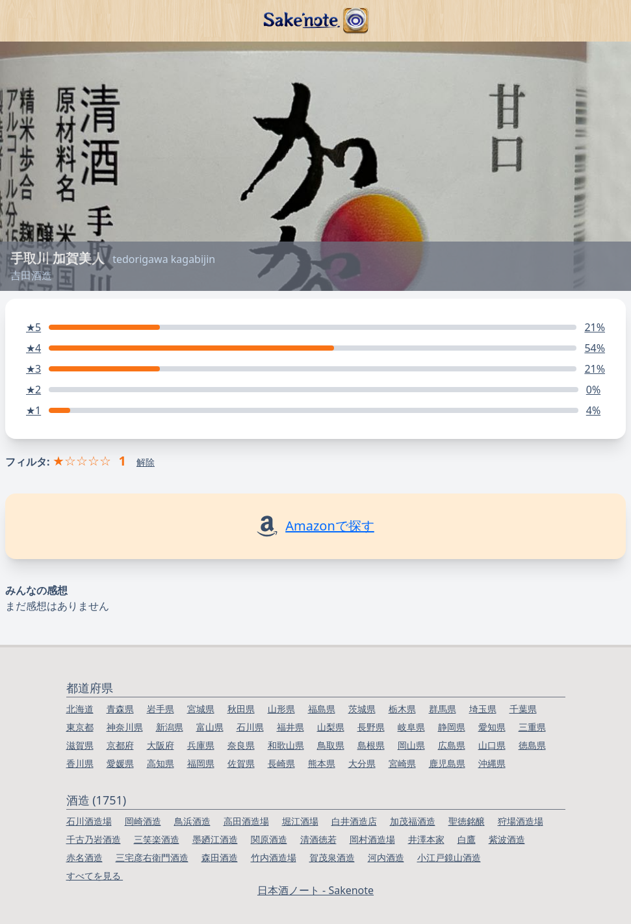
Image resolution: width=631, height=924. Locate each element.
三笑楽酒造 (156, 839)
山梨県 (330, 727)
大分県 (362, 763)
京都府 (120, 745)
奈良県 (241, 745)
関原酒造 (269, 839)
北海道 (80, 709)
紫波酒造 (507, 839)
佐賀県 (241, 763)
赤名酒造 (84, 857)
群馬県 (442, 709)
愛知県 (492, 727)
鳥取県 (330, 745)
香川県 (80, 763)
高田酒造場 (246, 821)
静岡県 (451, 727)
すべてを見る (94, 875)
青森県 (120, 709)
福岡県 (200, 763)
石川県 (250, 727)
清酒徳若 (318, 839)
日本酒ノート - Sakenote (315, 890)
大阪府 (160, 745)
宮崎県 (402, 763)
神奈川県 (125, 727)
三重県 (532, 727)
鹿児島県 (447, 763)
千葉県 (523, 709)
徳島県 (532, 745)
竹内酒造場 (273, 857)
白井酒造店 (354, 821)
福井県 (290, 727)
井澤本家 (426, 839)
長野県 (371, 727)
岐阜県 (411, 727)
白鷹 (466, 839)
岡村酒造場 (372, 839)
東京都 (80, 727)
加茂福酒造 (412, 821)
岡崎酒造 (143, 821)
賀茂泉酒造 (332, 857)
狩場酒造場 (520, 821)
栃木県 (402, 709)
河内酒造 (386, 857)
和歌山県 (286, 745)
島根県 (371, 745)
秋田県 (241, 709)
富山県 (210, 727)
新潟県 (169, 727)
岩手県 (160, 709)
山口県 (492, 745)
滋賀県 (80, 745)
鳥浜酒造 (192, 821)
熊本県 (321, 763)
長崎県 (281, 763)
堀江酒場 (300, 821)
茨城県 (362, 709)
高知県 (160, 763)
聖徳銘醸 (466, 821)
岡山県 (411, 745)
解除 (145, 462)
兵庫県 (200, 745)
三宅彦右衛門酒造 (152, 857)
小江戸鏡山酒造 (449, 857)
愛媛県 (120, 763)
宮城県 (200, 709)
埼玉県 (482, 709)
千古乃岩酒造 (93, 839)
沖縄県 (492, 763)
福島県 (321, 709)
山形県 (281, 709)
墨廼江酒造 (215, 839)
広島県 (451, 745)
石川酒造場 (89, 821)
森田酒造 (219, 857)
